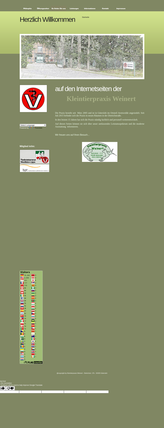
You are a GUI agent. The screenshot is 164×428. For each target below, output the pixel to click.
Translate (35, 128)
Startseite (85, 17)
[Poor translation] (10, 388)
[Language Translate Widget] (33, 125)
